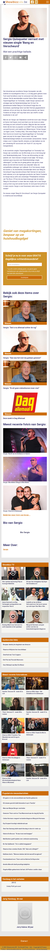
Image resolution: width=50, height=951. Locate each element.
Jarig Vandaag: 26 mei (12, 899)
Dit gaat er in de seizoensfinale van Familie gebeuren (20, 798)
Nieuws (8, 323)
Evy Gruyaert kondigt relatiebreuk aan (15, 823)
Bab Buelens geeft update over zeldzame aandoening (20, 839)
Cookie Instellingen (28, 949)
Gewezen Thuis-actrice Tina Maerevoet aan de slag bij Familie (23, 813)
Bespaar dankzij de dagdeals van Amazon (16, 644)
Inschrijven (24, 277)
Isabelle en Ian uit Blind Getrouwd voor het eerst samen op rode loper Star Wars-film (36, 604)
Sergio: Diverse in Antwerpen (12, 511)
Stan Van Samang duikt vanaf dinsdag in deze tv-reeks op (22, 828)
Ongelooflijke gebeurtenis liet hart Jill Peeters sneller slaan (22, 869)
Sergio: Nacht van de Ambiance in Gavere (16, 454)
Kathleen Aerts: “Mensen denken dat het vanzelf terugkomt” (22, 854)
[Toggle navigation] (47, 2)
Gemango (44, 949)
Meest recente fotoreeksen (14, 674)
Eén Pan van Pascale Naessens (13, 660)
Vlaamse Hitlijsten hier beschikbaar (14, 649)
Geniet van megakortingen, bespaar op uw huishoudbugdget (22, 234)
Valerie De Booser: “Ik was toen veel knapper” (18, 833)
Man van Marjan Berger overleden (14, 808)
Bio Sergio (25, 532)
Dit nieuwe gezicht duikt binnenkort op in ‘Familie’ (19, 803)
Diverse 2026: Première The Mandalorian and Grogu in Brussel (11, 737)
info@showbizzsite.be (14, 949)
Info (31, 947)
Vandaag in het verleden (13, 879)
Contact (24, 941)
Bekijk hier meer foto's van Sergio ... (16, 515)
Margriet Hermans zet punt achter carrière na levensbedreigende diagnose (35, 627)
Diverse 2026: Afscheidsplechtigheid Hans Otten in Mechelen (11, 780)
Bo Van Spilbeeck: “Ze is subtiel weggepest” (17, 844)
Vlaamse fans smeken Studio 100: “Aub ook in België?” (21, 849)
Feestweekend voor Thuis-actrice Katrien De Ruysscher (21, 859)
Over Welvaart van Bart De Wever (13, 665)
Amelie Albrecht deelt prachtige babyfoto (16, 864)
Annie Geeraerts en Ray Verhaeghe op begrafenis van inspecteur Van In (11, 604)
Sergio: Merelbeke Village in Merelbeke (16, 482)
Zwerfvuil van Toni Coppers (12, 655)
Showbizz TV (8, 565)
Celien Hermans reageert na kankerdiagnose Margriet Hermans (24, 818)
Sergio (5, 549)
